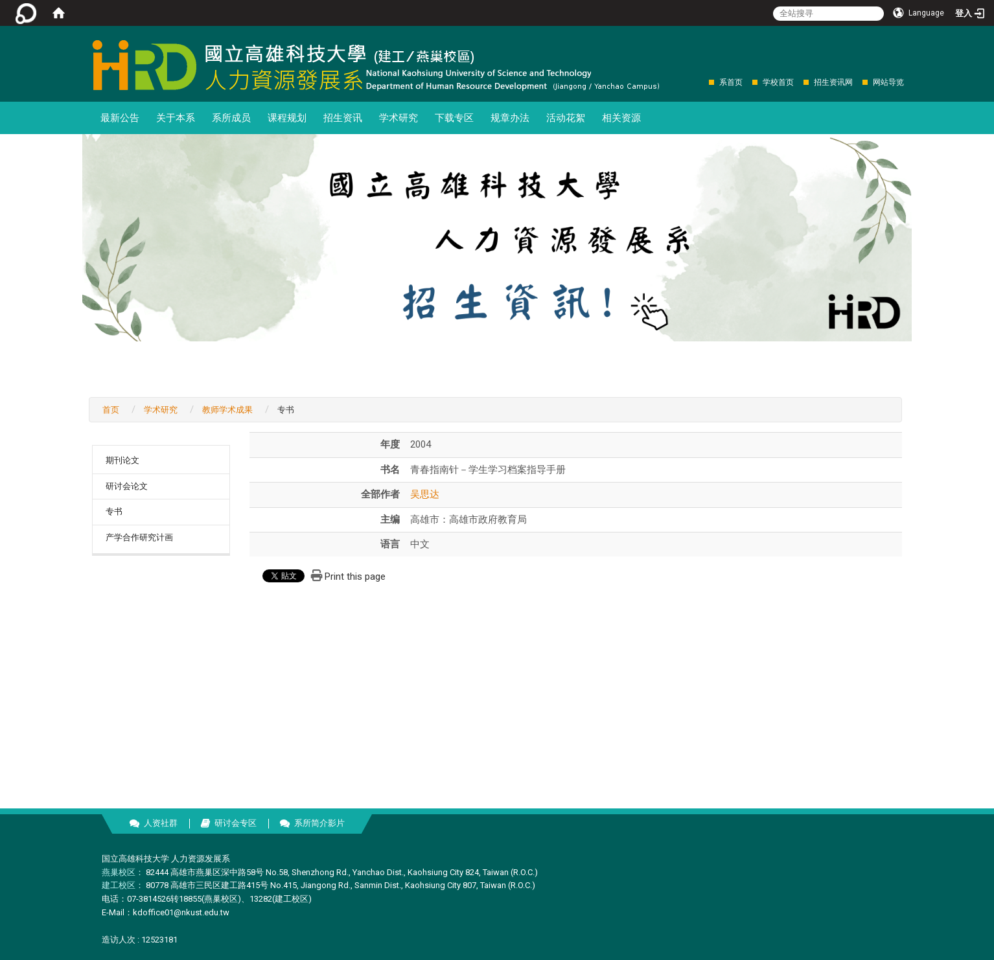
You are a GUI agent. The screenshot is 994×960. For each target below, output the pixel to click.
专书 (114, 511)
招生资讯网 (833, 82)
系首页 (731, 82)
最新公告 (119, 118)
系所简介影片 (319, 823)
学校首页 (778, 82)
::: (702, 82)
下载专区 (454, 118)
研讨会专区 (235, 823)
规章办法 (510, 118)
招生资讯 (342, 118)
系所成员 (231, 118)
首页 (110, 410)
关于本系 (175, 118)
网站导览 (888, 82)
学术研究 (398, 118)
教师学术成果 (227, 410)
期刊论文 (122, 460)
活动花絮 (565, 118)
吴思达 (424, 494)
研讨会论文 (127, 486)
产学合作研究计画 (139, 537)
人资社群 (161, 823)
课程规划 (287, 118)
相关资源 (621, 118)
